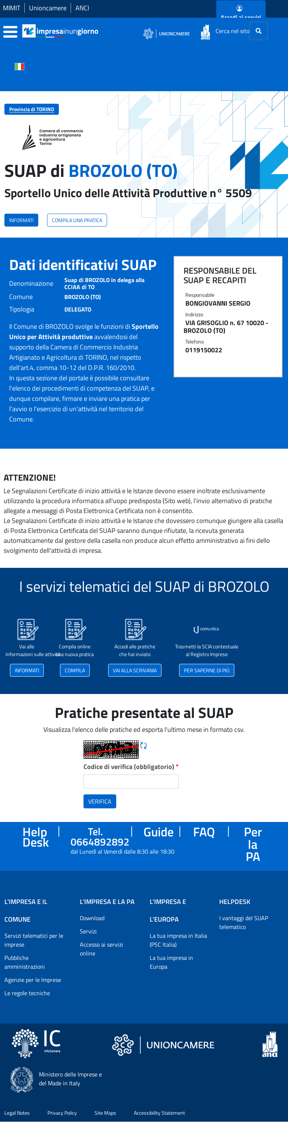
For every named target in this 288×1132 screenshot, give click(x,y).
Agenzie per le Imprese (32, 979)
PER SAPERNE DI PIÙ (207, 670)
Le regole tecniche (27, 993)
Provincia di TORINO (31, 109)
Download (92, 918)
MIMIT (11, 8)
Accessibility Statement (159, 1113)
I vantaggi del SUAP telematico (243, 922)
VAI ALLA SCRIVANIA (135, 670)
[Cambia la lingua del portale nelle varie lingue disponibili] (19, 66)
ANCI (82, 8)
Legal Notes (17, 1113)
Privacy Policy (62, 1113)
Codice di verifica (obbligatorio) (131, 767)
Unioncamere (48, 8)
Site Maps (105, 1113)
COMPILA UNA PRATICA (77, 220)
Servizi (88, 931)
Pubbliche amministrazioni (24, 962)
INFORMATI (21, 220)
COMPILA (75, 670)
